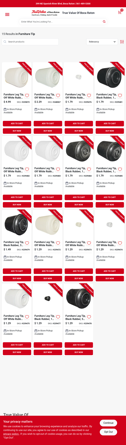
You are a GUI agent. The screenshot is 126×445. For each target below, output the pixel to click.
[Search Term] (63, 22)
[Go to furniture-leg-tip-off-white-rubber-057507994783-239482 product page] (17, 172)
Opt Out (108, 431)
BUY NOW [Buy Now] (17, 131)
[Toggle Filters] (122, 42)
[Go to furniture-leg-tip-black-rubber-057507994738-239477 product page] (47, 320)
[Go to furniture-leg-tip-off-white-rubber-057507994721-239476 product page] (78, 98)
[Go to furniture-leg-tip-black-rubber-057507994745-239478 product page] (78, 320)
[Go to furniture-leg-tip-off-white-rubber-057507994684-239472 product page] (47, 246)
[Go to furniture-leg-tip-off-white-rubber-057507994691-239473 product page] (78, 246)
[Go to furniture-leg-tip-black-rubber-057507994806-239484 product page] (78, 172)
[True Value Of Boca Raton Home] (45, 12)
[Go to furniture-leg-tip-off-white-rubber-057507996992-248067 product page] (47, 98)
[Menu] (7, 14)
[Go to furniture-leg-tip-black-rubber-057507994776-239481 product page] (109, 98)
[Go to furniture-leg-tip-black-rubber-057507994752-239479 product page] (17, 246)
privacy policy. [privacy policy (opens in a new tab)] (11, 433)
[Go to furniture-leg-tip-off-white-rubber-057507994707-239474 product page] (109, 246)
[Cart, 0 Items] (119, 12)
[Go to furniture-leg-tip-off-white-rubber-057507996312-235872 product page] (17, 98)
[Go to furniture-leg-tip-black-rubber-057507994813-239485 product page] (109, 172)
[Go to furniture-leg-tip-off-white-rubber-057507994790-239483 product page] (47, 172)
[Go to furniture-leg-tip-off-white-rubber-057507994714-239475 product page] (17, 320)
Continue (108, 422)
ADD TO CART (17, 123)
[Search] (104, 21)
